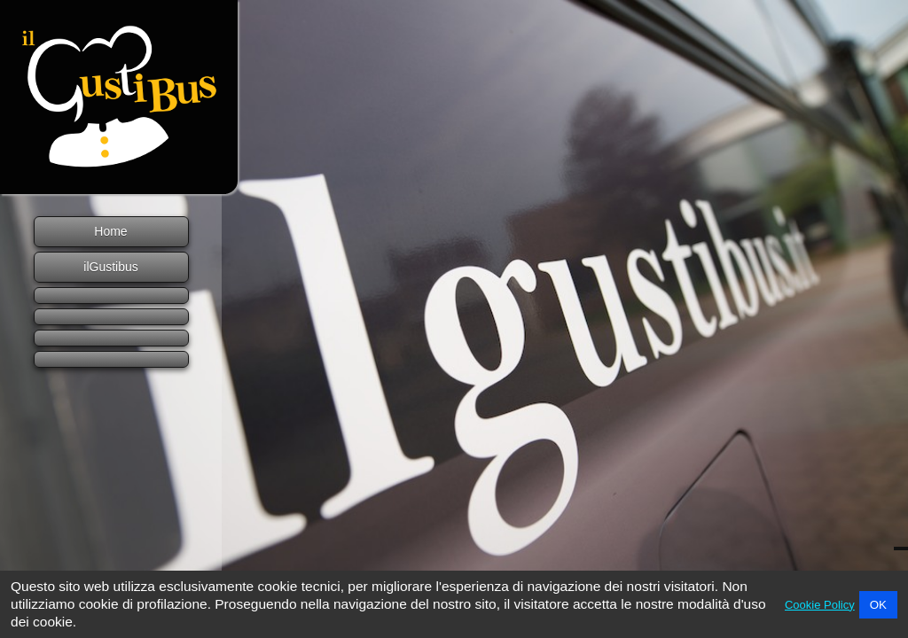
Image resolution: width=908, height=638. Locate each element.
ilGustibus (110, 267)
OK (878, 604)
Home (110, 231)
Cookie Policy (820, 604)
